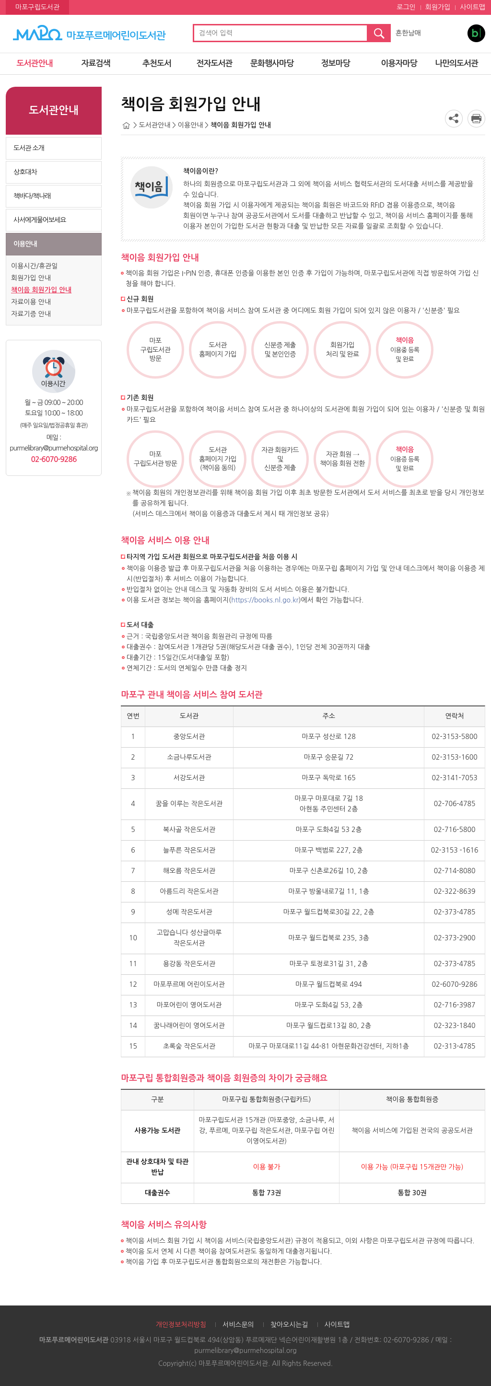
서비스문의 (238, 1324)
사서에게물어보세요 (39, 220)
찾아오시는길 (289, 1324)
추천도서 (156, 63)
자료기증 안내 (31, 314)
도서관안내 (35, 63)
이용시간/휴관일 (34, 266)
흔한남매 (408, 33)
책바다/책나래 (31, 196)
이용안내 (25, 244)
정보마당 (335, 63)
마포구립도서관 (37, 7)
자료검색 (96, 63)
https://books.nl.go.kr (264, 600)
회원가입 (438, 7)
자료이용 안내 (31, 302)
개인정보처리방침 (181, 1324)
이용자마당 (399, 63)
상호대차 (25, 172)
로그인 (406, 7)
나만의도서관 (456, 63)
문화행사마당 (271, 63)
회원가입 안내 (31, 278)
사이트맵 (472, 7)
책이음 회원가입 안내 (41, 290)
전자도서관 (215, 63)
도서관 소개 (28, 148)
